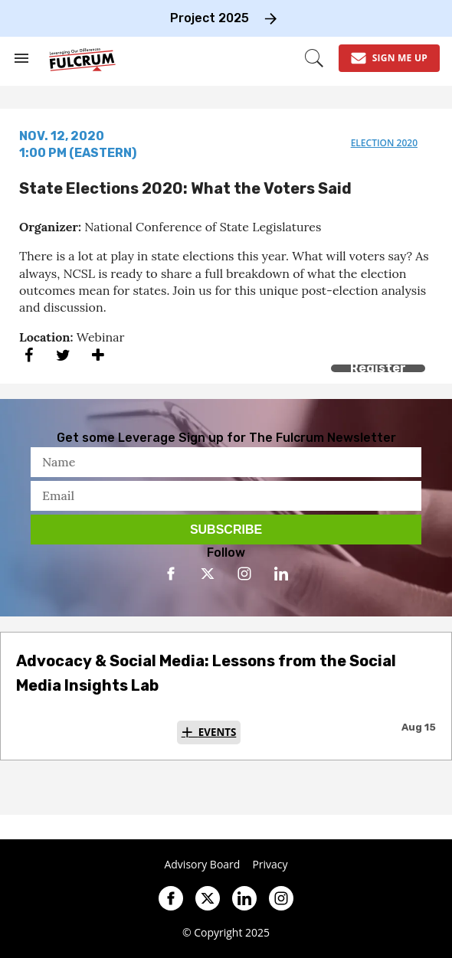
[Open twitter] (207, 573)
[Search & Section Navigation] (21, 58)
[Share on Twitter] (63, 355)
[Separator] (97, 355)
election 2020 (384, 142)
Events (217, 732)
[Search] (314, 58)
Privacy (269, 864)
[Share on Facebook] (28, 355)
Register (378, 368)
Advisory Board (202, 864)
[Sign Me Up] (389, 58)
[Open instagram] (244, 573)
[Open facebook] (171, 573)
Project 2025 (209, 18)
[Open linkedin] (281, 573)
